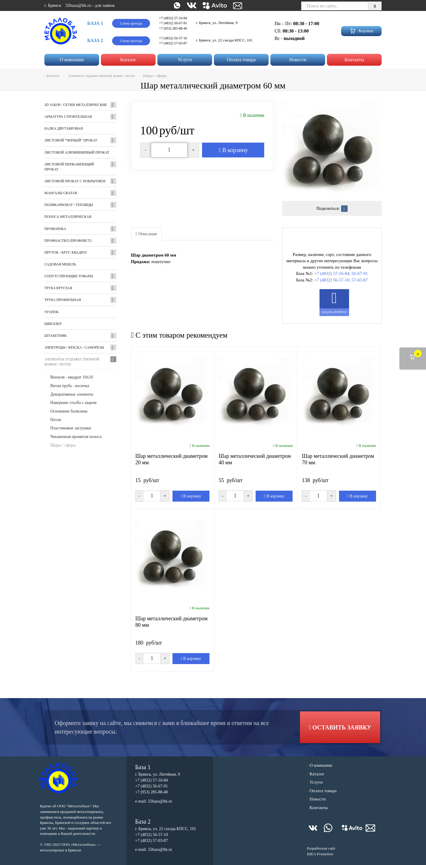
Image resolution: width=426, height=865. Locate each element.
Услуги (185, 59)
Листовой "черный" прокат (70, 140)
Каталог (128, 59)
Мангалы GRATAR (60, 193)
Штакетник (55, 336)
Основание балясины (69, 411)
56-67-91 (359, 273)
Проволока (55, 229)
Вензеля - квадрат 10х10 (71, 377)
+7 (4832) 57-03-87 (173, 43)
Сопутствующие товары (68, 276)
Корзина (361, 31)
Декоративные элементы (71, 394)
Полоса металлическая (67, 217)
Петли (55, 420)
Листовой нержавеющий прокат (69, 166)
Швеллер (53, 324)
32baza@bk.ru (78, 5)
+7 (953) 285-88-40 (173, 28)
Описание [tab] (146, 233)
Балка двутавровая (63, 128)
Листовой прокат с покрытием (75, 181)
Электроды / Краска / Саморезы (74, 347)
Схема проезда (131, 23)
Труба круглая (58, 288)
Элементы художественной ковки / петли (71, 361)
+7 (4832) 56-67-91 (173, 23)
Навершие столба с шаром (73, 402)
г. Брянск (52, 5)
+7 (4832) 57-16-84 (173, 18)
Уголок (51, 312)
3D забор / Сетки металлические (75, 105)
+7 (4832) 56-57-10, (332, 280)
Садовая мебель (60, 264)
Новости (297, 59)
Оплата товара (241, 59)
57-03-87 (359, 280)
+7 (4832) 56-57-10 (173, 38)
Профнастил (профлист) (67, 241)
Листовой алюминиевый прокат (76, 152)
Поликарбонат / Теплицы (68, 205)
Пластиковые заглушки (70, 428)
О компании (72, 59)
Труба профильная (62, 300)
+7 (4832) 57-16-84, (332, 273)
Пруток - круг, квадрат (65, 252)
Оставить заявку (340, 727)
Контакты (354, 59)
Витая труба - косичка (69, 386)
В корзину (233, 150)
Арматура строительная (68, 117)
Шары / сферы (63, 445)
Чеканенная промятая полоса (75, 436)
